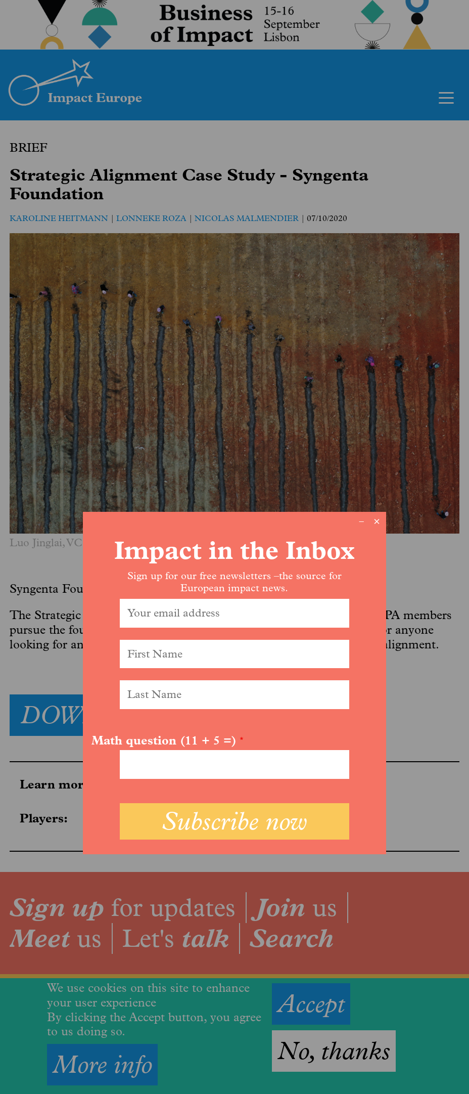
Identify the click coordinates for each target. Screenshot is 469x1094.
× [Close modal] (376, 522)
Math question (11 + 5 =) (164, 740)
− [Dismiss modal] (361, 522)
